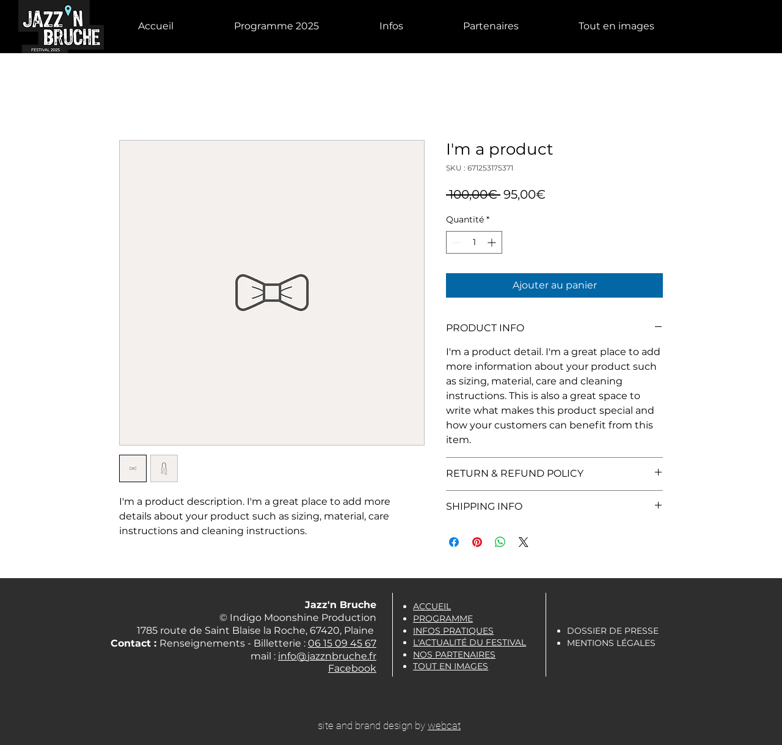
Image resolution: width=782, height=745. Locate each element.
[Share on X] (523, 542)
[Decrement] (455, 242)
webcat (444, 725)
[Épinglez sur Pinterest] (477, 542)
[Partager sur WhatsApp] (500, 542)
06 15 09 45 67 (342, 643)
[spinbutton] (474, 242)
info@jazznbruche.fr (327, 656)
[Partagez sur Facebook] (454, 542)
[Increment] (492, 242)
